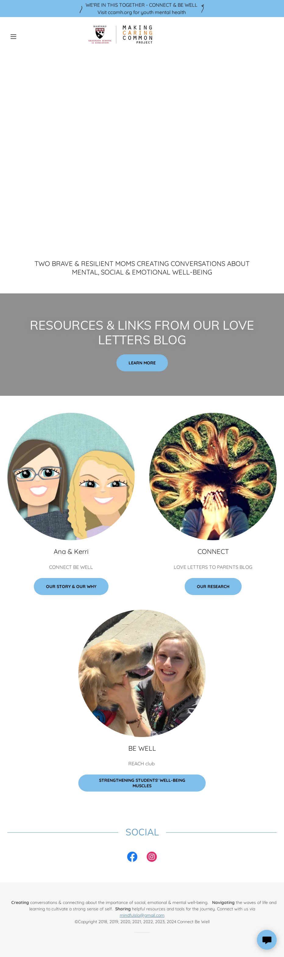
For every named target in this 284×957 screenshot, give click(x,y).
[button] (27, 36)
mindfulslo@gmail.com (142, 915)
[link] (142, 36)
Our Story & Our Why (71, 586)
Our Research (213, 586)
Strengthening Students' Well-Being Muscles (142, 783)
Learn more (142, 363)
